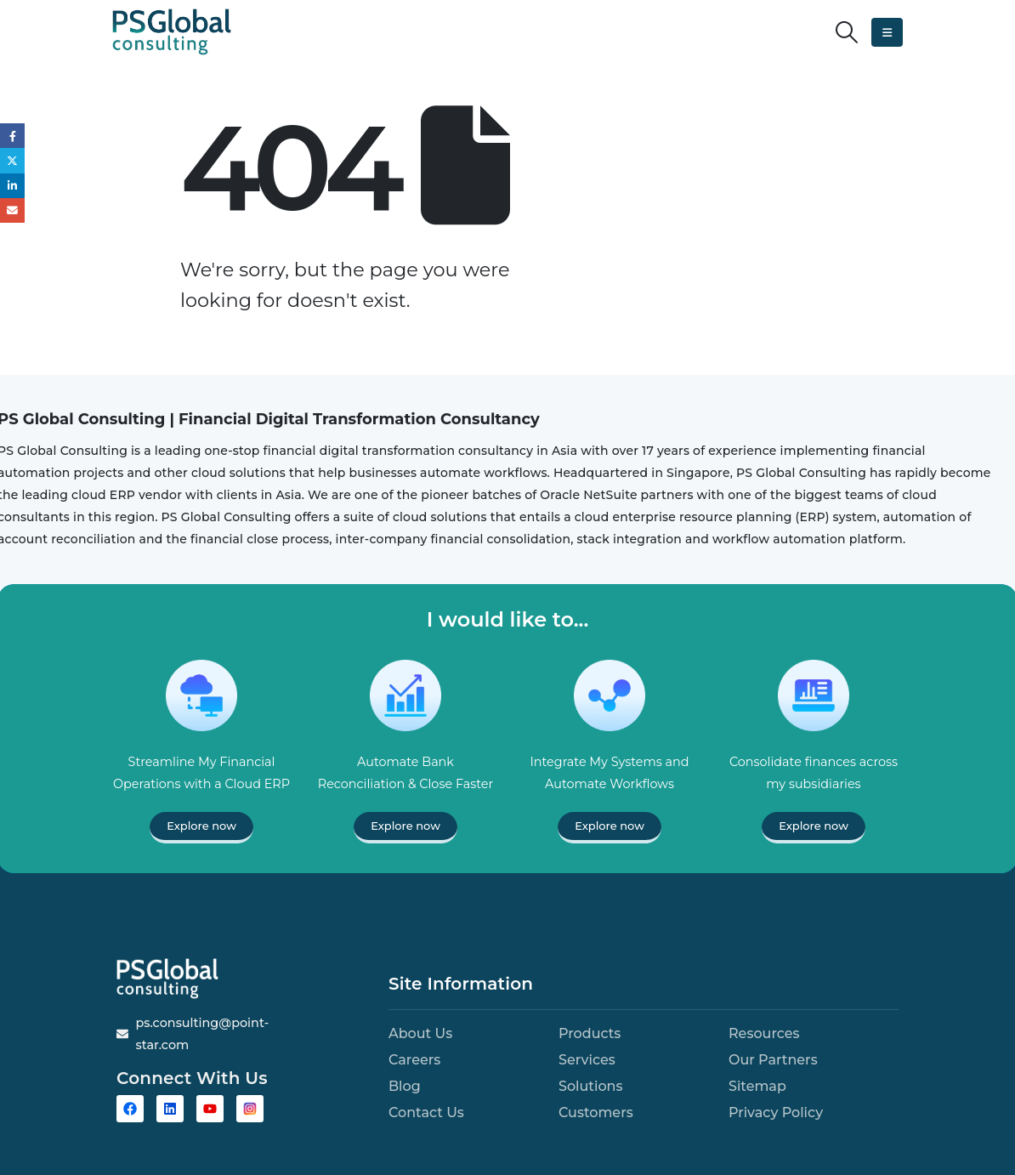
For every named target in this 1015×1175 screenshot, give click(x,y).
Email (12, 210)
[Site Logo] (171, 32)
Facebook (12, 135)
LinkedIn (12, 185)
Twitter (12, 160)
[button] (847, 32)
